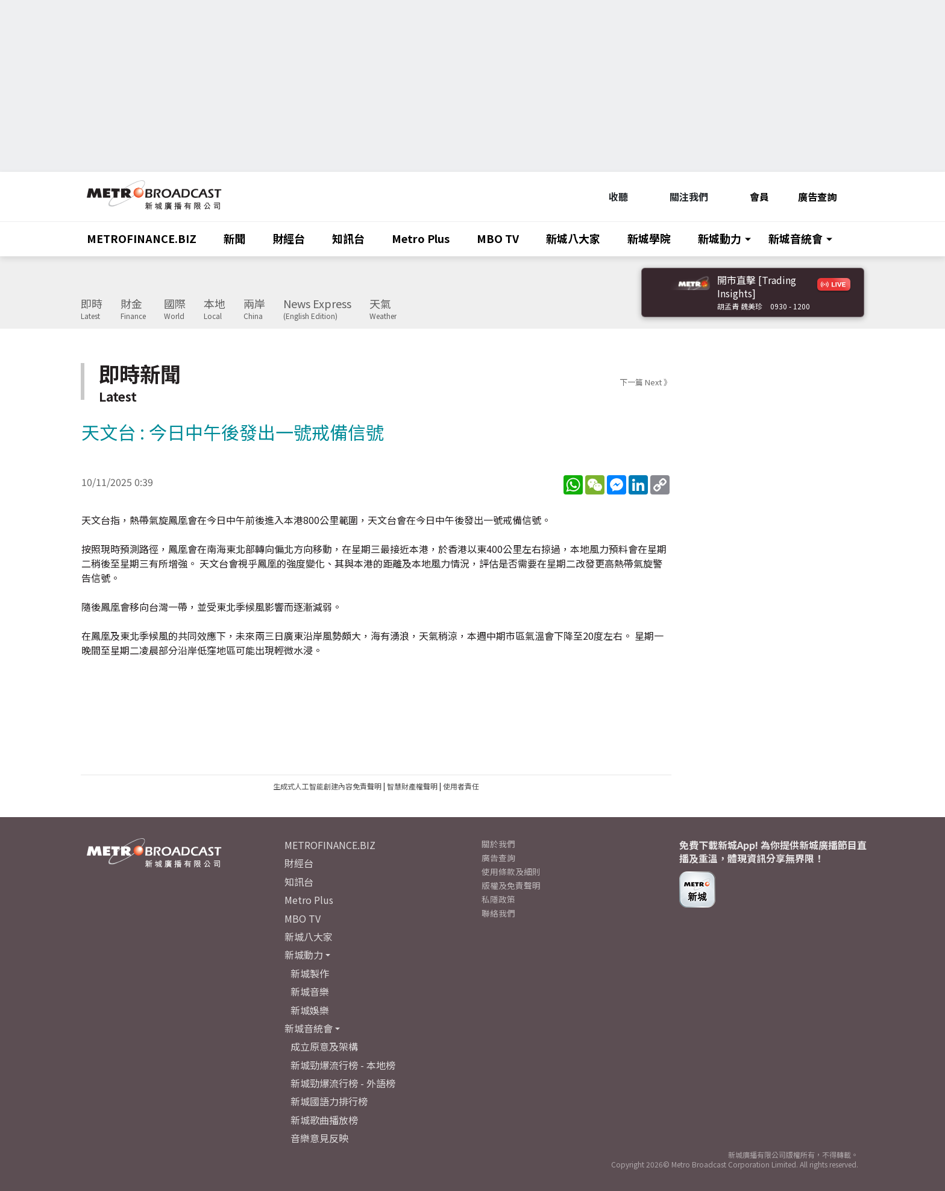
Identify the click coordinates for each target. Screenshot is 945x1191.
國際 (175, 309)
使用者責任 (461, 786)
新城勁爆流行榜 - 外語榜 (342, 1083)
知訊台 (348, 238)
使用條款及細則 (511, 871)
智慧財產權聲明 (412, 786)
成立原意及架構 (324, 1046)
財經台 (288, 238)
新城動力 (719, 238)
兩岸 (254, 309)
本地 (214, 309)
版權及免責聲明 (511, 885)
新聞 (234, 238)
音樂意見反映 (319, 1138)
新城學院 (649, 238)
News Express (317, 309)
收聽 (612, 196)
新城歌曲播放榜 (324, 1120)
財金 (133, 309)
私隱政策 (498, 899)
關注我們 (682, 196)
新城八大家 (573, 238)
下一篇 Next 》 (645, 382)
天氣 (383, 309)
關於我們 (498, 844)
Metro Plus (421, 238)
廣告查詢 (817, 196)
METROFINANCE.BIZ (141, 238)
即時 (91, 309)
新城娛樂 (309, 1010)
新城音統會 (795, 238)
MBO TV (498, 238)
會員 (753, 196)
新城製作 (309, 973)
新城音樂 (309, 991)
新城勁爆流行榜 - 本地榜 (342, 1065)
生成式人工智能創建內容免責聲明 (327, 786)
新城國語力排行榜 (329, 1101)
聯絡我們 (498, 913)
